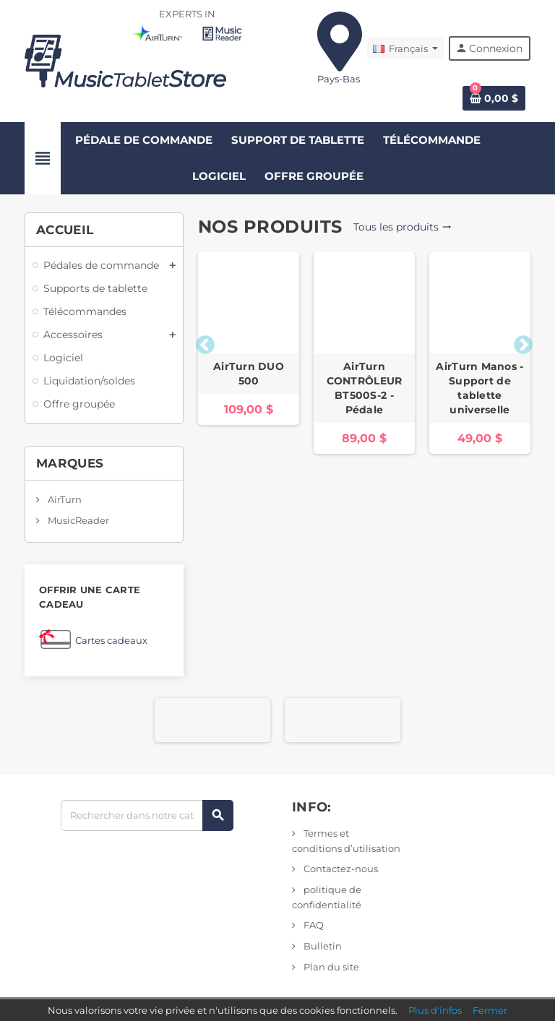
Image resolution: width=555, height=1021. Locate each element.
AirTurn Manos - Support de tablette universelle (479, 388)
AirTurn (64, 499)
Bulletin (321, 946)
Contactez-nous (339, 868)
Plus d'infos (435, 1010)
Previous (201, 342)
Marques (69, 463)
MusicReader (77, 520)
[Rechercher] (147, 815)
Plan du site (330, 967)
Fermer (490, 1010)
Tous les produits (402, 226)
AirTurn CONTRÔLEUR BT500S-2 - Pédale (365, 388)
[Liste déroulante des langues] (405, 48)
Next (519, 342)
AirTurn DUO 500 (248, 373)
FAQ (312, 925)
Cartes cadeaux (111, 640)
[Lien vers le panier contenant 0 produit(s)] (493, 98)
